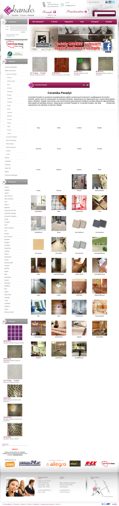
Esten (8, 109)
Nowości (23, 504)
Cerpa (6, 219)
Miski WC (8, 168)
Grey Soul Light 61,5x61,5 (11, 382)
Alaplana (7, 190)
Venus (6, 309)
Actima (6, 187)
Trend (6, 300)
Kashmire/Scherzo (59, 274)
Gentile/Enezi (38, 232)
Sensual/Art (99, 337)
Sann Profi (7, 295)
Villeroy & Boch (9, 312)
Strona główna (7, 504)
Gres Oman (38, 253)
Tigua (8, 126)
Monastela (7, 277)
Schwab (6, 297)
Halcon (6, 254)
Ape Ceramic (8, 196)
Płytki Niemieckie (11, 147)
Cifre (5, 225)
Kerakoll (6, 265)
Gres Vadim (58, 253)
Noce (8, 84)
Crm (5, 231)
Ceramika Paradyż (11, 74)
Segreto (79, 337)
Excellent (7, 245)
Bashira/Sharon (99, 190)
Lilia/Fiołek (79, 295)
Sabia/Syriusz (59, 337)
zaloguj (23, 32)
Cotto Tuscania (9, 228)
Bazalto (9, 95)
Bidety (7, 171)
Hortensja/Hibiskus (99, 253)
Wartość (50, 15)
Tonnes (9, 130)
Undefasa (7, 303)
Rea (5, 289)
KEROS (6, 268)
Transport (95, 22)
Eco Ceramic (8, 236)
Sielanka (38, 357)
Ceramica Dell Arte (10, 210)
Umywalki (8, 161)
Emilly (9, 105)
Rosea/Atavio (38, 337)
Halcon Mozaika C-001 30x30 (61, 75)
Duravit (6, 234)
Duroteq (9, 102)
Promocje (16, 504)
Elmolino (7, 239)
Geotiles (7, 251)
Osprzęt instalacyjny (11, 175)
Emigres (7, 242)
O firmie (54, 22)
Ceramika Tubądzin (11, 137)
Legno (38, 295)
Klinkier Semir (11, 81)
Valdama (7, 306)
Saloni (6, 292)
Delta (58, 211)
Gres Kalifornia (79, 232)
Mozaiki (8, 150)
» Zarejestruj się (10, 36)
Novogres (7, 283)
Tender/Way (58, 357)
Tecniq (9, 123)
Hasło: (7, 29)
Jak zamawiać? (38, 22)
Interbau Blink (8, 263)
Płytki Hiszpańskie (11, 140)
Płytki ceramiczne (10, 70)
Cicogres (7, 222)
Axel (5, 202)
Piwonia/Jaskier (99, 316)
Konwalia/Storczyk (99, 274)
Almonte (9, 88)
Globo (58, 232)
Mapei (6, 271)
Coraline (9, 98)
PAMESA (7, 286)
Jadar (38, 274)
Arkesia (9, 77)
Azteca (6, 204)
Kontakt (109, 22)
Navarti (6, 280)
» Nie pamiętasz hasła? (12, 34)
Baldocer (7, 207)
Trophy (9, 133)
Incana (8, 154)
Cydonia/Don (38, 211)
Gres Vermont (79, 253)
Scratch (9, 119)
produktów (49, 17)
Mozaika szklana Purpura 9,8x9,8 (13, 343)
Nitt (38, 316)
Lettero (59, 295)
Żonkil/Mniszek (79, 357)
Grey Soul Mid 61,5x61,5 (37, 75)
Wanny (7, 158)
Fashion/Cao (79, 211)
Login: (7, 26)
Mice (5, 274)
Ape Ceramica (8, 199)
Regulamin (69, 22)
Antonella (10, 91)
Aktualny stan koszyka (47, 504)
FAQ (82, 22)
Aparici (6, 193)
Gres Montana (100, 232)
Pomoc (58, 504)
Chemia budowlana (11, 67)
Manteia (9, 116)
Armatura (8, 165)
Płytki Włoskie (10, 144)
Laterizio (9, 112)
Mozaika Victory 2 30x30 (11, 439)
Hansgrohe (7, 257)
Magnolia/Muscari (100, 295)
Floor (99, 211)
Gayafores (7, 248)
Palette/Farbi (79, 316)
